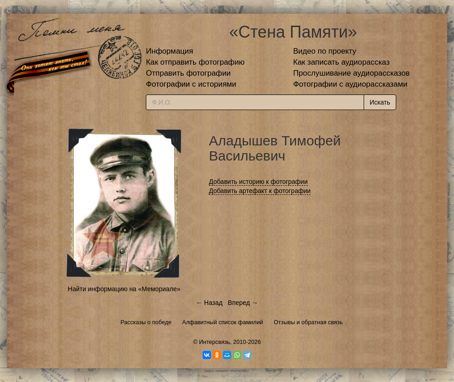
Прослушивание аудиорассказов (351, 73)
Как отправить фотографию (195, 62)
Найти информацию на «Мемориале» (124, 289)
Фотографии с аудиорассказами (350, 84)
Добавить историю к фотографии (258, 181)
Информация (169, 51)
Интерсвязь (214, 342)
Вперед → (243, 302)
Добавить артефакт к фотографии (260, 190)
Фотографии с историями (191, 84)
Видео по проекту (324, 51)
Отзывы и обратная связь (308, 322)
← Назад (209, 302)
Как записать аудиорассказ (341, 62)
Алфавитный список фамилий (222, 322)
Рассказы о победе (146, 322)
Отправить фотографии (188, 73)
